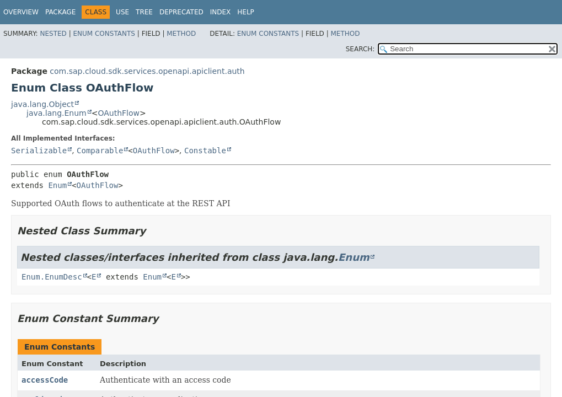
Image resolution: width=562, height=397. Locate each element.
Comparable (100, 150)
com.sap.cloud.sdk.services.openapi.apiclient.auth (147, 71)
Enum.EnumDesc (52, 276)
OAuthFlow (119, 113)
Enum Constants (104, 33)
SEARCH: (360, 49)
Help (245, 12)
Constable (205, 150)
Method (181, 33)
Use (122, 12)
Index (220, 12)
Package (60, 12)
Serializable (39, 150)
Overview (21, 12)
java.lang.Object (42, 104)
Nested (53, 33)
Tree (144, 12)
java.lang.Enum (56, 113)
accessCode (45, 379)
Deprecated (181, 12)
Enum (57, 185)
